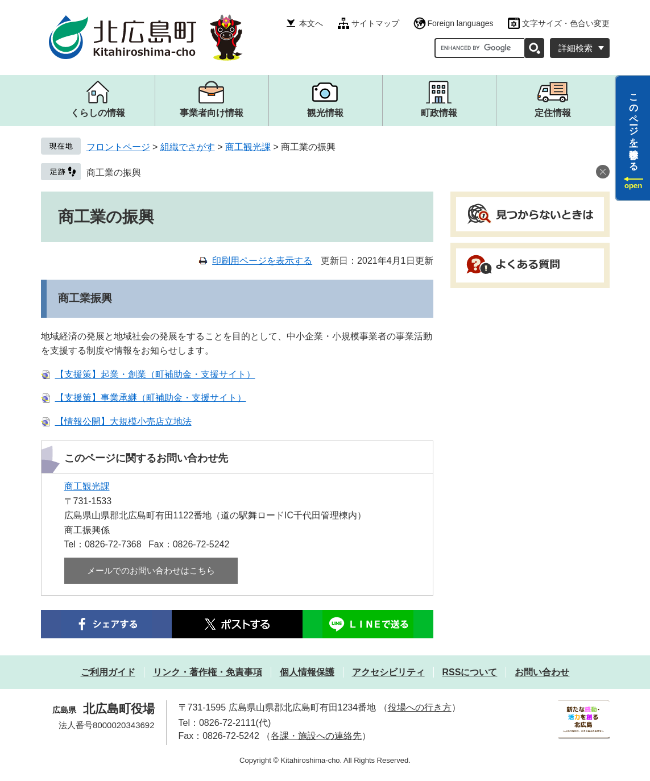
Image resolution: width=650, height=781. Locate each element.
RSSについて (470, 672)
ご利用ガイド (108, 672)
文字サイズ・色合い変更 (566, 23)
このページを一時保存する (634, 127)
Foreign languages (461, 23)
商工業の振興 (113, 172)
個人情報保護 (307, 672)
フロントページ (118, 147)
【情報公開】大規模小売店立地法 (123, 421)
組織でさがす (187, 147)
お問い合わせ (542, 672)
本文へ (311, 23)
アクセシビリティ (388, 672)
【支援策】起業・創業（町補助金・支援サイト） (155, 374)
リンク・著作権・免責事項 (207, 672)
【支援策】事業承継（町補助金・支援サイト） (150, 397)
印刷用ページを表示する (262, 260)
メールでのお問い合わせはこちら (151, 570)
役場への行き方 (420, 707)
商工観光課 (248, 147)
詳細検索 (575, 48)
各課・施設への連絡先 (316, 736)
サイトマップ (375, 23)
